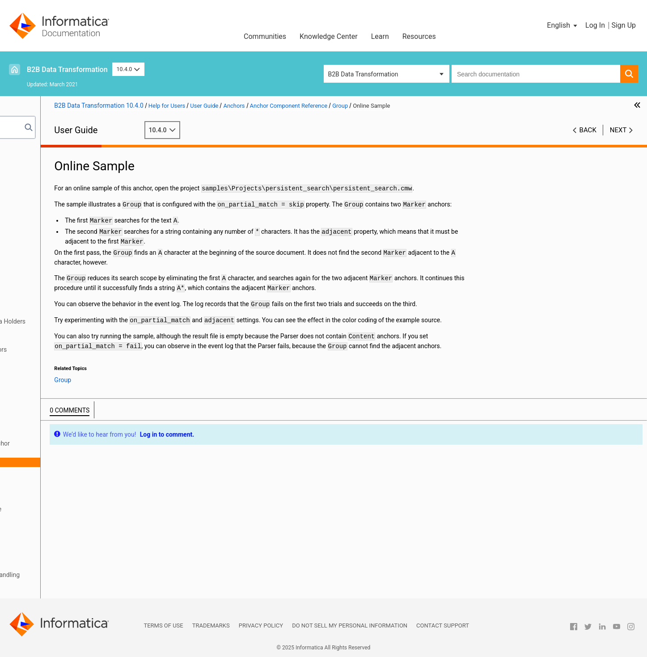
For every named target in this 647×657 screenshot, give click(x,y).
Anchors (26, 302)
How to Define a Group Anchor (88, 443)
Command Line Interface (49, 236)
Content (48, 377)
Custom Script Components (53, 593)
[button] (563, 25)
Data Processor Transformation (58, 171)
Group (46, 434)
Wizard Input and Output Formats (61, 180)
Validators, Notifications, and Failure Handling (78, 574)
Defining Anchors (52, 330)
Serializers (29, 537)
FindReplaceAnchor (65, 424)
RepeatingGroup (60, 480)
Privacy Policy (261, 625)
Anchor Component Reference (70, 358)
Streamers (29, 565)
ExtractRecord (57, 415)
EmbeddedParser (61, 396)
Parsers (25, 255)
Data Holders (33, 293)
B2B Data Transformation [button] (363, 74)
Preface (25, 152)
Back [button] (587, 130)
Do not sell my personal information (349, 625)
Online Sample (66, 462)
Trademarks (211, 625)
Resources (419, 36)
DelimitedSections (63, 387)
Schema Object (36, 227)
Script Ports (31, 265)
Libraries (27, 218)
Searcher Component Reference (73, 499)
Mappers (27, 546)
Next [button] (618, 130)
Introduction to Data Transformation (64, 161)
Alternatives (54, 368)
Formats (26, 283)
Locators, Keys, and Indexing (54, 556)
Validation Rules (37, 584)
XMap (23, 208)
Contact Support (442, 625)
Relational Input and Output (52, 190)
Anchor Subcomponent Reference (75, 509)
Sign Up (623, 25)
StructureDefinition (63, 490)
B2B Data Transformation (67, 69)
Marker (47, 471)
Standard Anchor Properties (67, 340)
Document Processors (45, 274)
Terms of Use (163, 625)
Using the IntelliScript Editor (53, 199)
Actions (25, 527)
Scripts (24, 246)
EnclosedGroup (58, 405)
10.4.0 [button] (128, 69)
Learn (380, 36)
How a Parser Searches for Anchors (78, 349)
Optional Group (67, 452)
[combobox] (536, 74)
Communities (265, 36)
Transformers (33, 518)
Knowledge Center (329, 36)
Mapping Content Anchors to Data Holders (87, 321)
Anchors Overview (54, 312)
